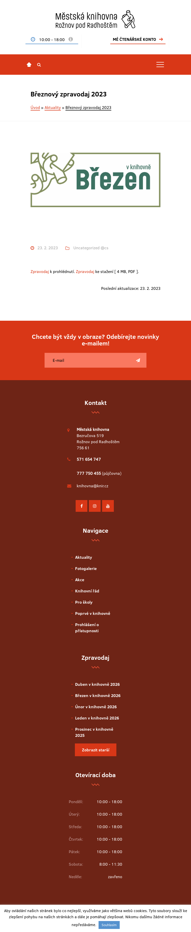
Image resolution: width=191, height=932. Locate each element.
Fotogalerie (86, 568)
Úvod (35, 107)
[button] (39, 64)
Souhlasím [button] (109, 925)
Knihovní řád (87, 591)
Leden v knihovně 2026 (97, 718)
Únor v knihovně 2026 (96, 707)
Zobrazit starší (95, 750)
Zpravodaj (40, 271)
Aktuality (53, 107)
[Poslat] (138, 360)
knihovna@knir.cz (92, 486)
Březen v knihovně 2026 (97, 695)
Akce (79, 579)
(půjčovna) (99, 473)
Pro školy (83, 602)
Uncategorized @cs (90, 248)
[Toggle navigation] (160, 64)
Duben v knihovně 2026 (97, 684)
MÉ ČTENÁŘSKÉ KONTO (134, 39)
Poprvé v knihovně (92, 613)
